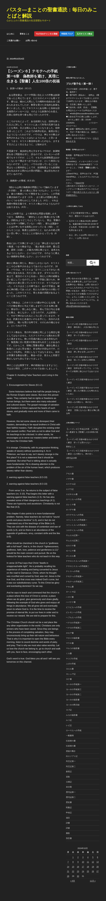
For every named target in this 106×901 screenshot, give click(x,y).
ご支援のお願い (13, 40)
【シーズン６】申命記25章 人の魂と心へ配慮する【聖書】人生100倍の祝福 (82, 432)
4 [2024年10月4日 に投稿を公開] (87, 857)
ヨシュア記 (71, 674)
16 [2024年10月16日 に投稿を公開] (78, 867)
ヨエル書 (70, 669)
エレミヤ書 (71, 504)
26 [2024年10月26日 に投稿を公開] (93, 871)
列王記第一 (71, 761)
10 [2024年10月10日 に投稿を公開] (83, 862)
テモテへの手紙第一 (74, 576)
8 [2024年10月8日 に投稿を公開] (73, 862)
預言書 (69, 838)
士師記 (69, 782)
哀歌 (68, 777)
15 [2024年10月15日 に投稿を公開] (73, 867)
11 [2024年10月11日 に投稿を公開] (88, 862)
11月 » (93, 881)
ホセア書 (70, 633)
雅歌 (68, 833)
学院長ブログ (67, 34)
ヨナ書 (69, 679)
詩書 (68, 823)
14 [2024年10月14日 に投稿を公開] (68, 867)
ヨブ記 (69, 710)
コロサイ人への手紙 (74, 530)
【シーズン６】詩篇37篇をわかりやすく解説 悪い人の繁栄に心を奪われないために (82, 391)
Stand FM (80, 183)
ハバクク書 (71, 602)
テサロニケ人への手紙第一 (77, 561)
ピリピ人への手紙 (73, 607)
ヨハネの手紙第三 (73, 689)
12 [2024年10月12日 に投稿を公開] (93, 862)
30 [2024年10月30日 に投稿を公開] (78, 876)
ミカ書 (69, 653)
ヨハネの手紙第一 (73, 684)
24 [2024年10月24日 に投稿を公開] (83, 871)
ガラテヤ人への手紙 (74, 515)
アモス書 (70, 474)
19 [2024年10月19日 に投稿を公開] (93, 867)
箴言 (68, 818)
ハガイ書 (70, 597)
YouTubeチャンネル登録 (46, 34)
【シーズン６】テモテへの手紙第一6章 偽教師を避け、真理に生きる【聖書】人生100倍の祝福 (33, 76)
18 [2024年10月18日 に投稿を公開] (88, 867)
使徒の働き (71, 751)
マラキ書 (70, 643)
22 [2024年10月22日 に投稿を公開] (73, 871)
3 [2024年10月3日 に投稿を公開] (83, 857)
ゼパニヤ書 (71, 551)
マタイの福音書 (73, 638)
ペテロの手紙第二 (73, 628)
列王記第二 (71, 766)
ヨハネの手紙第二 (73, 694)
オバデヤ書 (71, 510)
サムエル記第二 (73, 540)
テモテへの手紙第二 (74, 581)
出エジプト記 (72, 756)
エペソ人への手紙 (73, 499)
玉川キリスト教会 (84, 34)
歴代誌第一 (71, 792)
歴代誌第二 (71, 797)
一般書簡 (70, 735)
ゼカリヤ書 (71, 546)
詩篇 (68, 828)
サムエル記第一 (73, 535)
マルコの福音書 (73, 648)
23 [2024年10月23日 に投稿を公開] (78, 871)
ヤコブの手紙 (72, 659)
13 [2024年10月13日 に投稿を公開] (97, 862)
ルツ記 (69, 720)
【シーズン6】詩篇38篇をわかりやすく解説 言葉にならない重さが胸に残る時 (82, 410)
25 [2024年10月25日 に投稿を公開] (88, 871)
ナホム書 (70, 587)
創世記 (69, 771)
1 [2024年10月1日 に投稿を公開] (73, 857)
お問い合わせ (31, 40)
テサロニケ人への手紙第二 (77, 566)
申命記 (69, 812)
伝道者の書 (71, 741)
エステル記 (71, 484)
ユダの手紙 (71, 664)
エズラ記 (70, 489)
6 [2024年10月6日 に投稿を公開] (97, 857)
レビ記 (69, 725)
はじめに (10, 34)
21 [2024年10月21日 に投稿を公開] (68, 871)
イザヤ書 (70, 479)
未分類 (69, 787)
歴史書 (69, 802)
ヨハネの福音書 (73, 700)
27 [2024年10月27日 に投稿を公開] (97, 871)
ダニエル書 (71, 556)
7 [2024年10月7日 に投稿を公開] (68, 862)
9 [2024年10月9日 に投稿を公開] (78, 862)
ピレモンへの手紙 (73, 612)
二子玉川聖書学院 (76, 213)
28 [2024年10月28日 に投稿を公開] (68, 876)
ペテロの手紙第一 (73, 623)
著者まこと (25, 34)
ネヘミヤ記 (71, 592)
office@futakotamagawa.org (78, 306)
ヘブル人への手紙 (73, 617)
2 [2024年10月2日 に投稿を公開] (78, 857)
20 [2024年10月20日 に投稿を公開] (97, 867)
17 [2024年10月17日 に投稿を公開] (83, 867)
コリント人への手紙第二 (76, 525)
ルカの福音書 (72, 715)
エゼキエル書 (72, 494)
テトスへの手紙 (73, 571)
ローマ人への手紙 (73, 730)
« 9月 (72, 881)
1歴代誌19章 (71, 458)
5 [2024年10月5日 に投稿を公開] (92, 857)
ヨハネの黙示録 (73, 705)
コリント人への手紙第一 (76, 520)
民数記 (69, 807)
